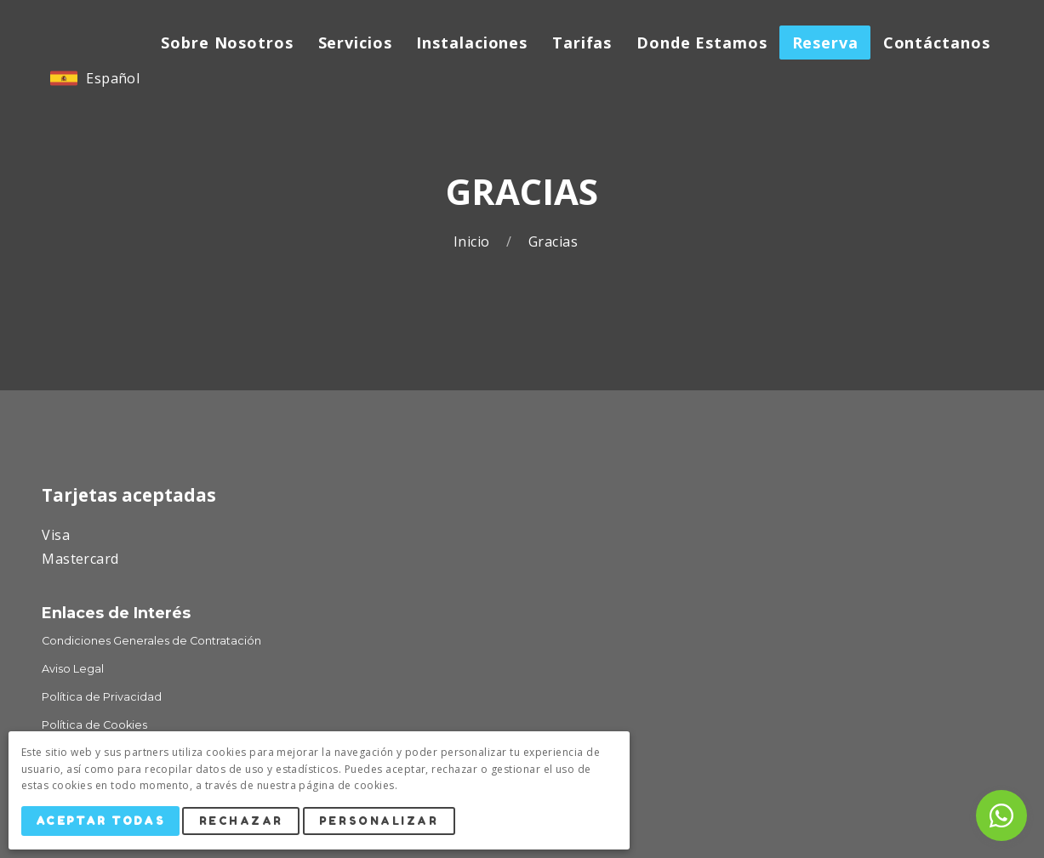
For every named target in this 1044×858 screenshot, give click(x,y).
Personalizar (383, 822)
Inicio (473, 242)
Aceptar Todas (102, 822)
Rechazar (245, 822)
